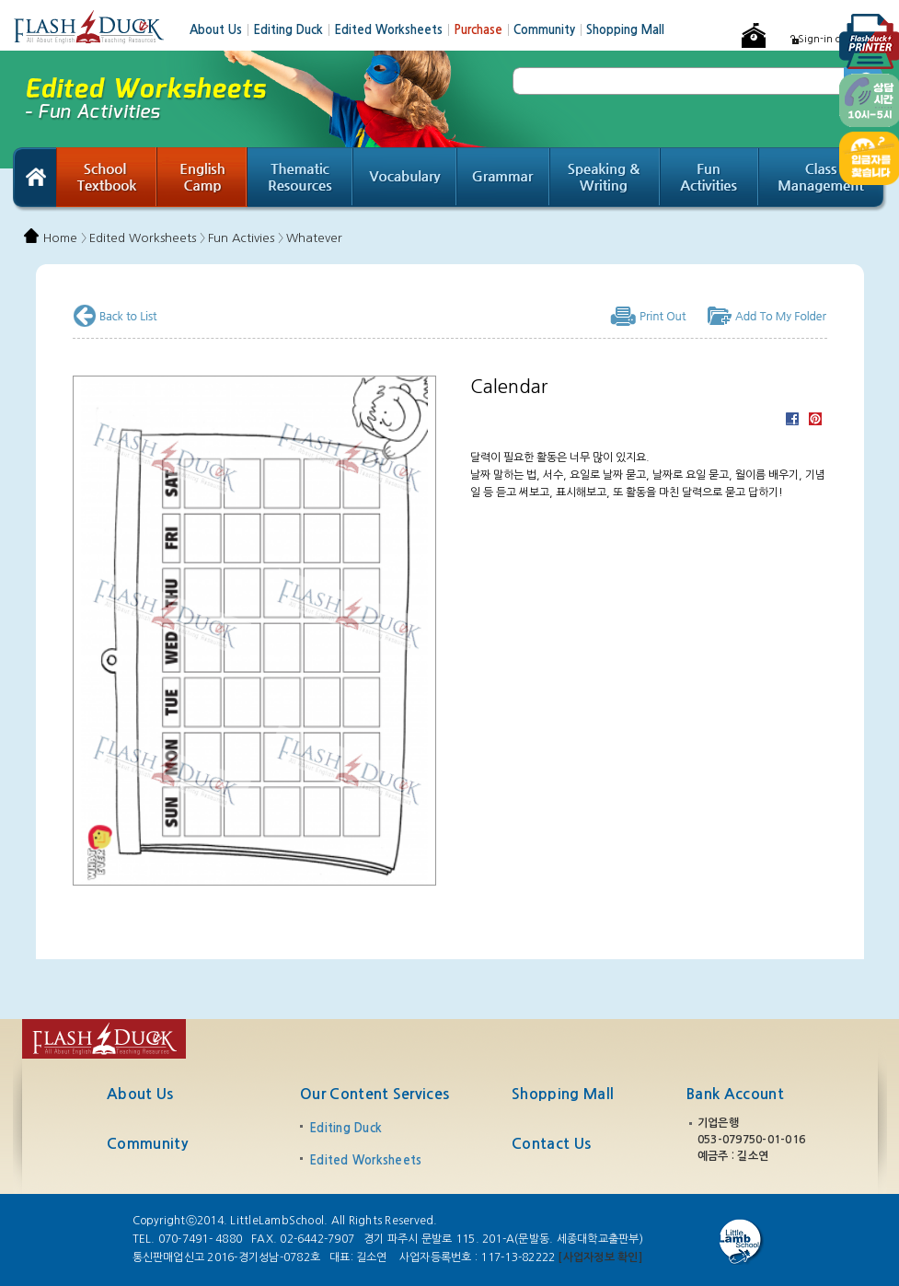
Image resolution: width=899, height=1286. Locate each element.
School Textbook (106, 179)
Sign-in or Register (842, 39)
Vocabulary (405, 179)
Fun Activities (710, 179)
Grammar (503, 179)
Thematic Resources (300, 179)
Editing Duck (293, 30)
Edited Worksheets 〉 (147, 238)
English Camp (202, 179)
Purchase (483, 30)
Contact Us (551, 1144)
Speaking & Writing (605, 179)
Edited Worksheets (394, 30)
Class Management (823, 179)
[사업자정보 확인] (599, 1257)
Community (549, 30)
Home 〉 (64, 238)
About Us (221, 30)
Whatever (314, 238)
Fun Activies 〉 (245, 238)
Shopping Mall (625, 30)
